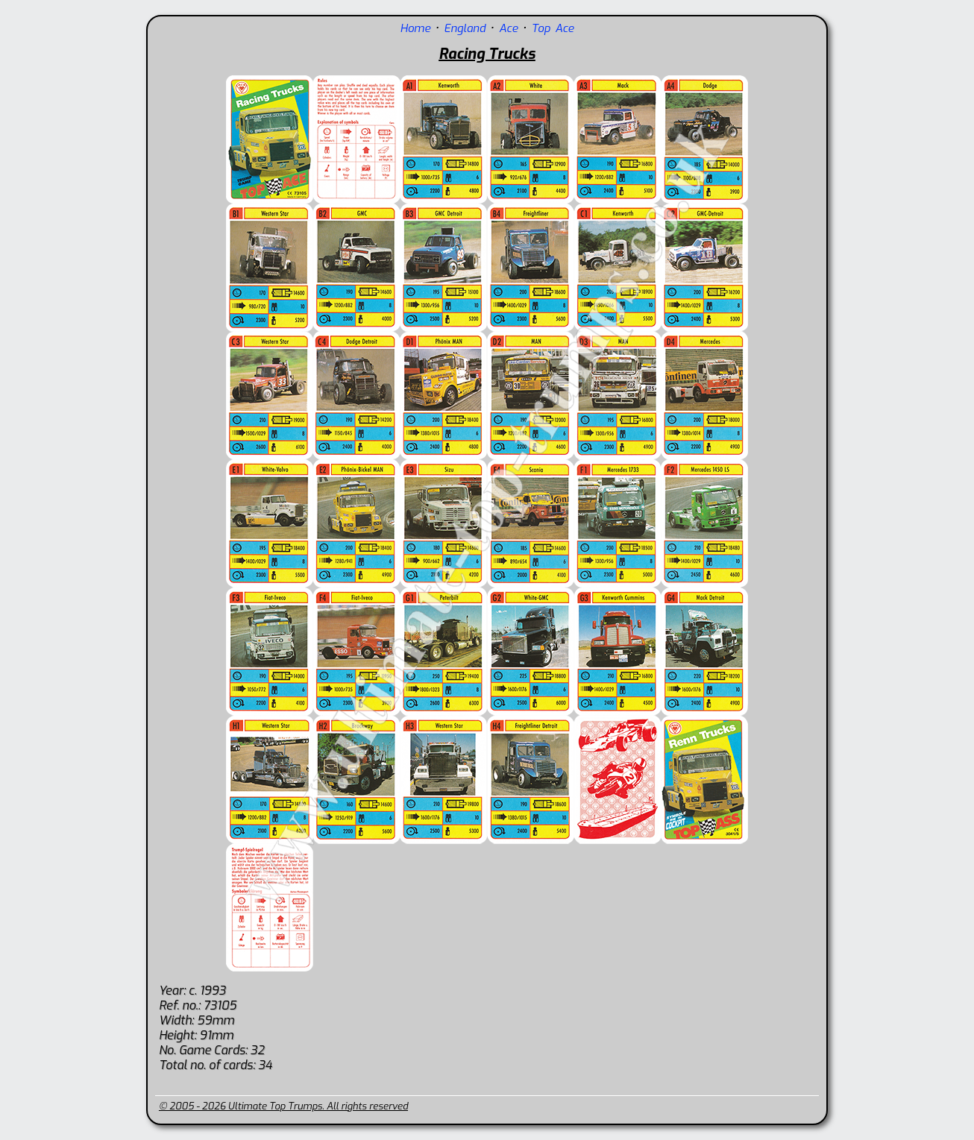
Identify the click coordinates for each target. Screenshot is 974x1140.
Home (415, 28)
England (465, 28)
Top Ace (552, 28)
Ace (508, 28)
